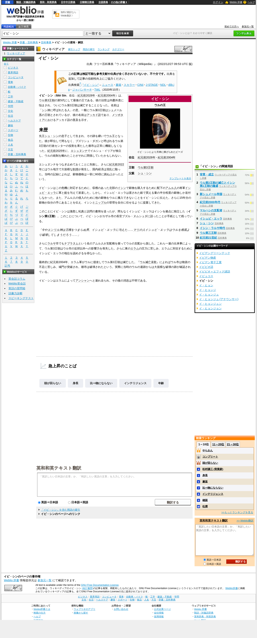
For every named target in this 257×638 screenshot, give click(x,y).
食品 (10, 139)
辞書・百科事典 (29, 42)
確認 (205, 500)
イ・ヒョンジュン (210, 303)
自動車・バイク (17, 86)
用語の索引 (89, 49)
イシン (122, 187)
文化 (10, 110)
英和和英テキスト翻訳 (58, 468)
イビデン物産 (207, 257)
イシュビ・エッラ (211, 218)
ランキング (104, 49)
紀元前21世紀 (208, 237)
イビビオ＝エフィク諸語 (214, 271)
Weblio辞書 (231, 588)
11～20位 (218, 444)
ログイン (218, 2)
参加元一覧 (248, 26)
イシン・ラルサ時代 (212, 228)
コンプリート (210, 456)
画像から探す (81, 612)
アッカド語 (94, 114)
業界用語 (13, 72)
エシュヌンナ (79, 150)
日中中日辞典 (68, 2)
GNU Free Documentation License (100, 585)
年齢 (161, 383)
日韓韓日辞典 (87, 2)
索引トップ (74, 49)
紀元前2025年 (56, 150)
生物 (10, 135)
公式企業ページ (162, 609)
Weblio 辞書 (235, 2)
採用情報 (159, 616)
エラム (135, 248)
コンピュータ (15, 77)
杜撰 (205, 506)
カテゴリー (118, 49)
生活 (10, 115)
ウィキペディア (53, 49)
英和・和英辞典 (48, 2)
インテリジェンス (135, 383)
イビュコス (206, 276)
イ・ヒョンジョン (210, 308)
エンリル (54, 229)
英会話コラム (16, 278)
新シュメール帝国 (211, 194)
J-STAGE (152, 84)
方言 (10, 149)
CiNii (140, 84)
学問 (10, 106)
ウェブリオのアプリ (84, 609)
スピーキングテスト (21, 298)
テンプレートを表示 (180, 178)
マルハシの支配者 (211, 210)
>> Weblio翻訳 (245, 520)
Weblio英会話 (17, 283)
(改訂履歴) (87, 588)
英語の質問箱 (16, 288)
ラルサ (51, 243)
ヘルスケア (14, 120)
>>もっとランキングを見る (237, 512)
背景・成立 (207, 174)
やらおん (207, 450)
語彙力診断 (15, 293)
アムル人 (171, 187)
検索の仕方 (40, 612)
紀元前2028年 (146, 157)
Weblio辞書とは (42, 609)
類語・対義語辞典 (26, 2)
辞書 (7, 2)
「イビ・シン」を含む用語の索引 (60, 509)
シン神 (46, 110)
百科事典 (46, 42)
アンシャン (82, 280)
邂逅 (205, 481)
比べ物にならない (101, 383)
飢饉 (75, 169)
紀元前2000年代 (210, 202)
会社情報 (159, 612)
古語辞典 (103, 2)
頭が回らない (52, 383)
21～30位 (233, 444)
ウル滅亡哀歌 (148, 262)
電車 (10, 82)
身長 (75, 383)
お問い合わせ (121, 609)
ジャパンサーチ (82, 89)
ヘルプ (251, 2)
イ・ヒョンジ (207, 290)
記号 (7, 266)
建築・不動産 (15, 101)
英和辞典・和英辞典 (205, 616)
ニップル (100, 202)
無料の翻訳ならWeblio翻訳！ (68, 14)
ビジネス (13, 67)
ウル (157, 105)
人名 (10, 144)
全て (6, 64)
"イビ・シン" (91, 84)
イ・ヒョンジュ (209, 294)
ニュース (107, 84)
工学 (10, 96)
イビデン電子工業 (210, 262)
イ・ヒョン (206, 285)
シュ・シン (145, 173)
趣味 (10, 125)
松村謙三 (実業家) (212, 469)
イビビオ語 (206, 266)
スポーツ (13, 130)
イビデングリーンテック (214, 253)
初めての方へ (231, 26)
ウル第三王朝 (208, 232)
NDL (163, 84)
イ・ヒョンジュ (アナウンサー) (219, 299)
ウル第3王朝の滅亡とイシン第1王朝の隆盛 (217, 184)
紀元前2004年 (166, 157)
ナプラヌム (71, 243)
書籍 (118, 84)
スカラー (129, 84)
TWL (97, 89)
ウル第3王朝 (145, 167)
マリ (136, 229)
